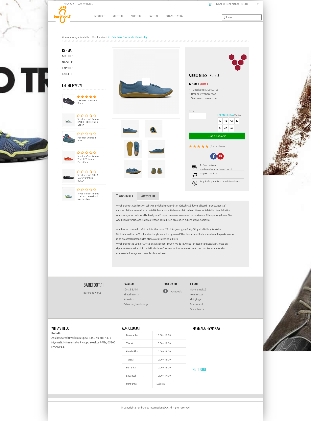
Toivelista (129, 299)
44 (220, 128)
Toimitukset (196, 294)
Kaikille (67, 74)
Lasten (153, 16)
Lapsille (67, 68)
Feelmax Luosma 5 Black (79, 99)
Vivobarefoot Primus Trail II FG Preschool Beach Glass (80, 194)
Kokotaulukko (225, 115)
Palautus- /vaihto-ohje (136, 304)
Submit (224, 17)
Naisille (67, 62)
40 (220, 120)
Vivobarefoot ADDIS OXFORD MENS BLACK (80, 175)
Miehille (67, 56)
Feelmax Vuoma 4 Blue (79, 136)
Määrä (191, 111)
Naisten (136, 16)
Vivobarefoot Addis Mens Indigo (65, 15)
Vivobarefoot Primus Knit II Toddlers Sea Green (80, 119)
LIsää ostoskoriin (217, 136)
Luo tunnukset (86, 4)
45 (225, 128)
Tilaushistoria (131, 294)
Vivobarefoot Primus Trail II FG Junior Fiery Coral (80, 156)
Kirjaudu (69, 4)
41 (225, 120)
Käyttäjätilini (131, 289)
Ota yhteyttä (197, 309)
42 (231, 120)
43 (237, 120)
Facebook (176, 291)
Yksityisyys (195, 299)
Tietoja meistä (198, 289)
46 (231, 128)
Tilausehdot (196, 304)
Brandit (99, 16)
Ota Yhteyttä (174, 16)
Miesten (118, 16)
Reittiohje (199, 369)
